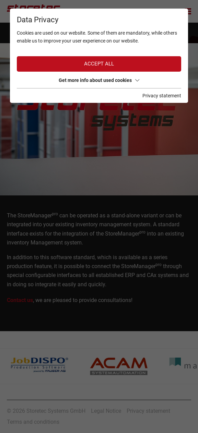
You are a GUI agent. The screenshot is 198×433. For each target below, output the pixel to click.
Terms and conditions (33, 422)
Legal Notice (106, 411)
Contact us (20, 300)
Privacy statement (148, 411)
